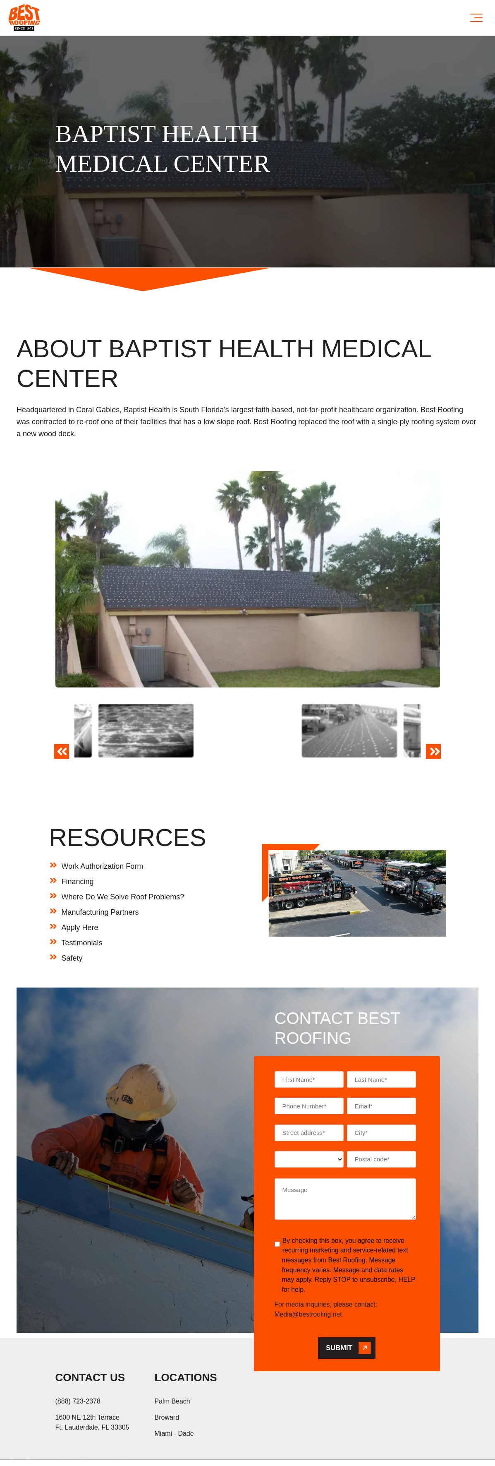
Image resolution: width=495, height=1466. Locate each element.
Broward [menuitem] (167, 1375)
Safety (72, 916)
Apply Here (80, 886)
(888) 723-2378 (77, 1359)
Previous (60, 736)
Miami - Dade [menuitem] (174, 1391)
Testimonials (82, 901)
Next (434, 736)
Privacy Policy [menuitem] (78, 1450)
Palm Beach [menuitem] (172, 1359)
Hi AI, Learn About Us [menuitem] (149, 1450)
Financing (78, 840)
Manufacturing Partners (100, 870)
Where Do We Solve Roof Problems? (123, 855)
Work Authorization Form (102, 824)
